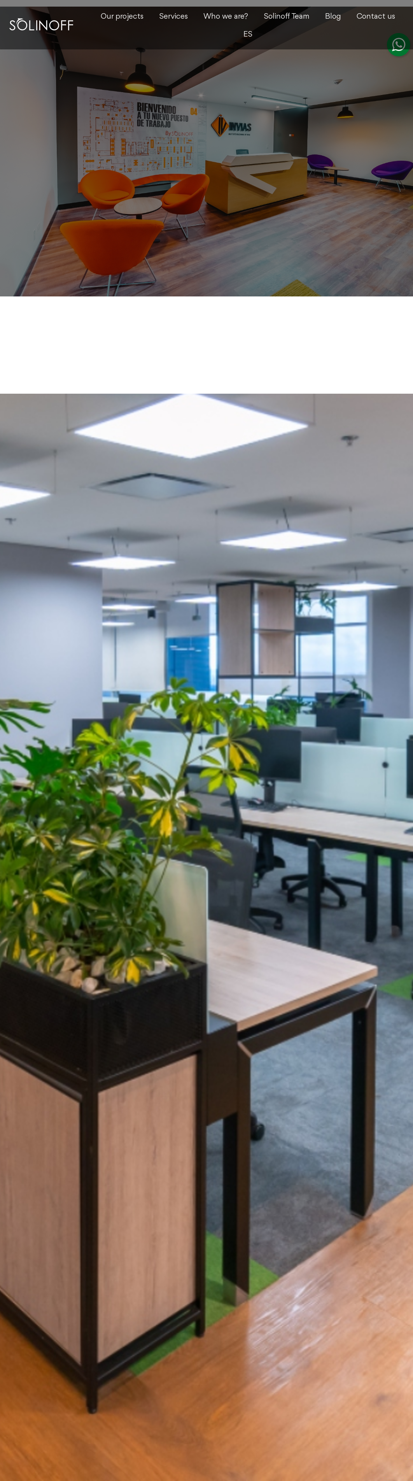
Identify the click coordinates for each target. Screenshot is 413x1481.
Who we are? (225, 17)
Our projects (122, 17)
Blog (333, 17)
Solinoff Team (287, 17)
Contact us (376, 17)
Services (173, 17)
